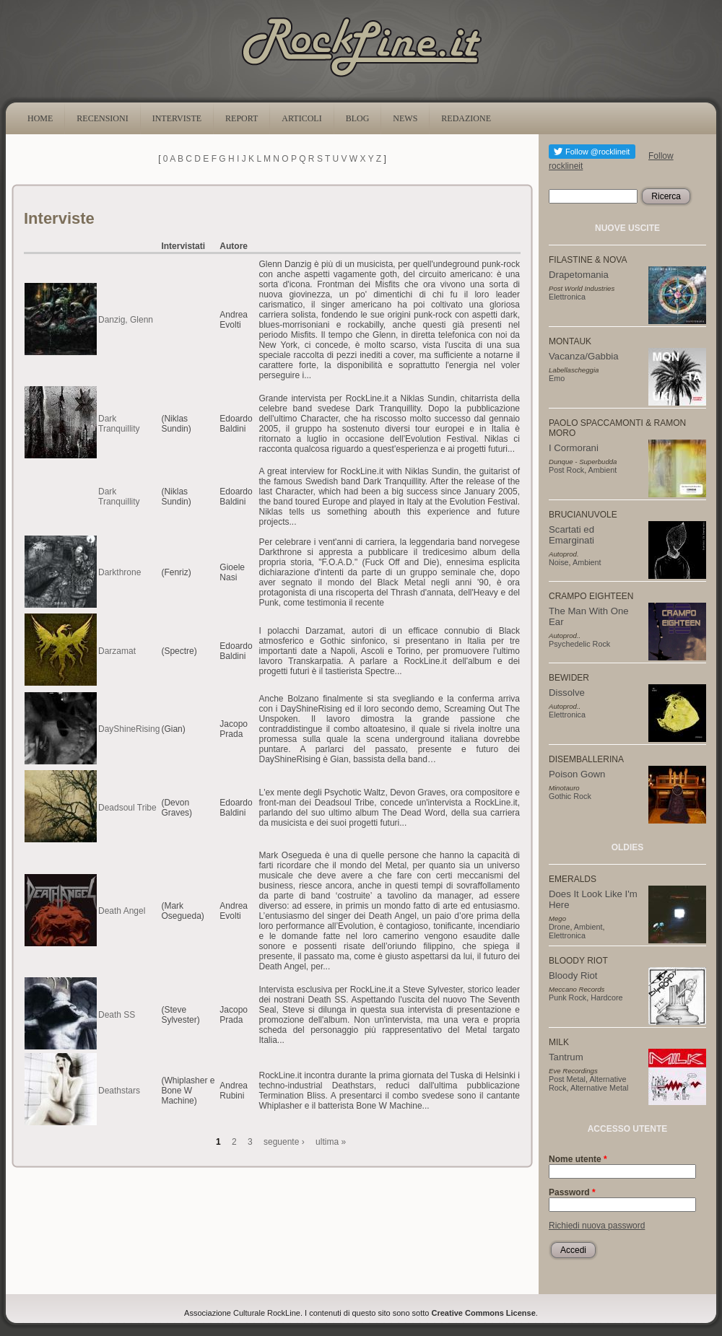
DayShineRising (129, 729)
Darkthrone (119, 572)
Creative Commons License (484, 1313)
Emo (557, 378)
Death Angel (121, 911)
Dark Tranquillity (119, 424)
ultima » (331, 1142)
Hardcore (606, 997)
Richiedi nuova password (597, 1226)
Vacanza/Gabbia (584, 356)
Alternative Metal (599, 1087)
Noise (559, 562)
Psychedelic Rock (579, 643)
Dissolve (567, 692)
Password (572, 1192)
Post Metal (567, 1079)
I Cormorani (574, 447)
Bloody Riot (573, 975)
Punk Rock (567, 997)
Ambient (602, 470)
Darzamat (117, 651)
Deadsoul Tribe (127, 808)
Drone (559, 926)
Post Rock (566, 470)
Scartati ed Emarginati (571, 535)
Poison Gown (577, 774)
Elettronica (567, 296)
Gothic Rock (570, 796)
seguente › (284, 1142)
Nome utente (578, 1159)
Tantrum (566, 1057)
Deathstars (119, 1091)
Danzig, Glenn (125, 320)
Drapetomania (579, 274)
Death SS (116, 1015)
